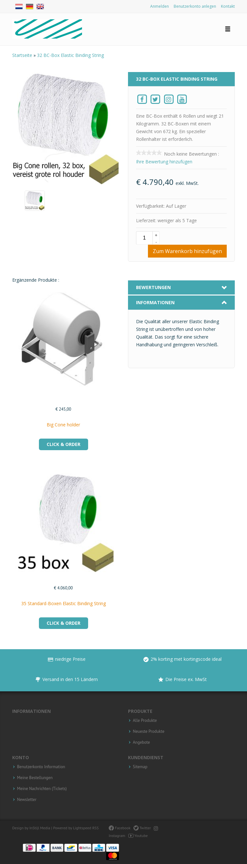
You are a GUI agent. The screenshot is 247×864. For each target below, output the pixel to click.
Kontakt (228, 6)
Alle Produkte (145, 720)
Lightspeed (82, 827)
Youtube (138, 835)
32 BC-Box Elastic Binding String (70, 55)
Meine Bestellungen (35, 777)
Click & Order (63, 444)
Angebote (141, 742)
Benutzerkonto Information (41, 767)
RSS (95, 827)
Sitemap (140, 767)
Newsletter (26, 799)
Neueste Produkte (148, 731)
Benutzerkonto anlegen (195, 6)
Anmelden (159, 6)
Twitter (142, 827)
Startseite (22, 55)
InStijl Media (39, 827)
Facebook (119, 827)
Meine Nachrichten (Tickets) (42, 788)
